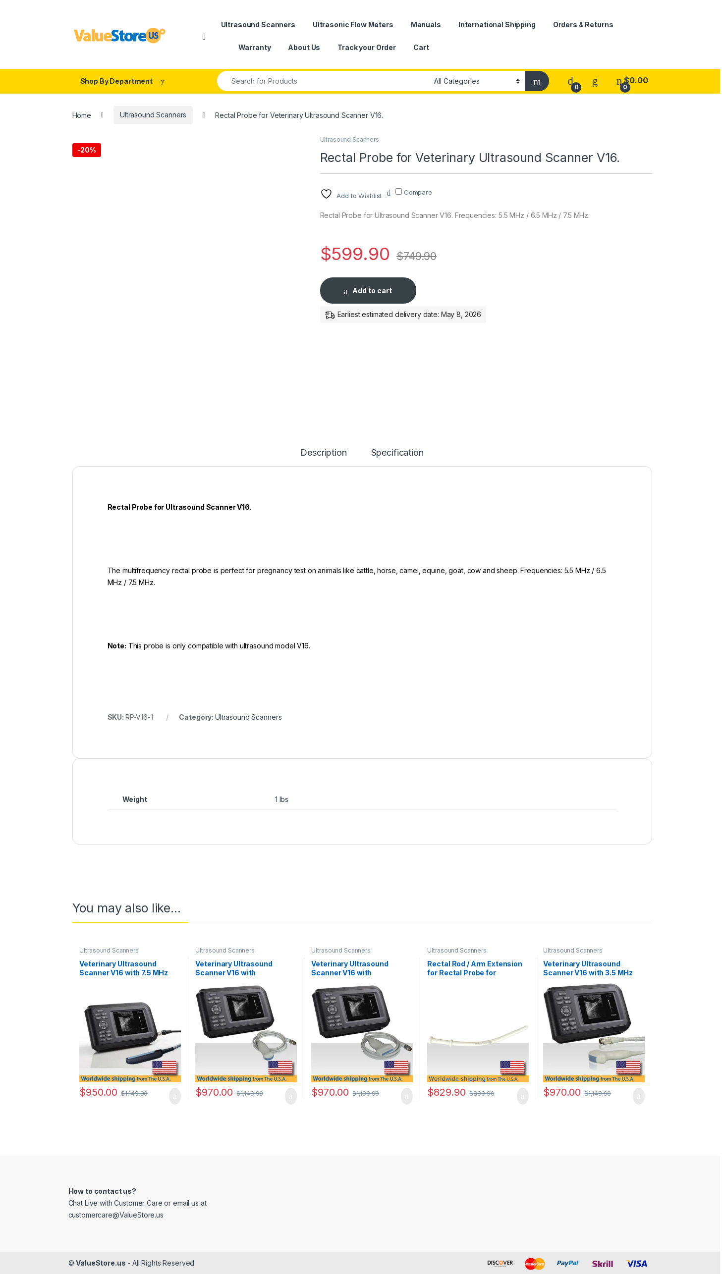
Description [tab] (323, 453)
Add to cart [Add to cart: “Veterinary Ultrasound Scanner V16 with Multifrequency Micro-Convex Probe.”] (291, 1096)
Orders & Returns (583, 24)
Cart (421, 47)
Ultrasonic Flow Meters (353, 24)
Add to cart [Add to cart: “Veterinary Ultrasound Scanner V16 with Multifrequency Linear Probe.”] (407, 1096)
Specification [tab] (397, 453)
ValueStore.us (100, 1263)
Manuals (426, 24)
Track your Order (366, 47)
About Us (304, 47)
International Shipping (497, 24)
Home (81, 114)
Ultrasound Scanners (258, 24)
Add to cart (372, 290)
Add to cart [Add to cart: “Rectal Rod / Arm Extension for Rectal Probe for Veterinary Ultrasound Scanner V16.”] (523, 1096)
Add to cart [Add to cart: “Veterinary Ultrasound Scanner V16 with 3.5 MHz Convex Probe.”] (639, 1096)
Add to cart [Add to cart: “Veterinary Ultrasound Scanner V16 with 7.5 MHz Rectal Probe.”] (175, 1096)
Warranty (254, 47)
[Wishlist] (595, 80)
